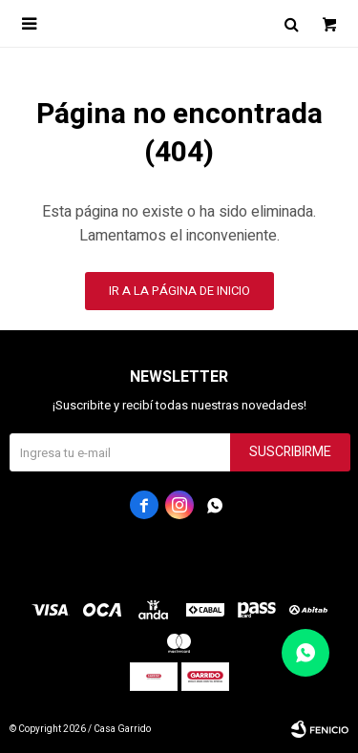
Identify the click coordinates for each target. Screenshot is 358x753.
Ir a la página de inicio (179, 291)
